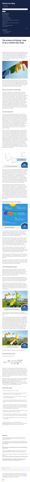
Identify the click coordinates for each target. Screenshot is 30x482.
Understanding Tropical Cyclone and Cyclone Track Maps (10, 22)
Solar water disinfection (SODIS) (9, 450)
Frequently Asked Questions (7, 31)
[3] (18, 101)
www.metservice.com (6, 381)
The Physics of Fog (4, 26)
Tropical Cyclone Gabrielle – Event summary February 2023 (10, 20)
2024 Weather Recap (5, 15)
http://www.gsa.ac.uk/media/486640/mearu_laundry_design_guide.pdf (14, 447)
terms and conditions (23, 474)
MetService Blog (8, 3)
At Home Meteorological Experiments (7, 25)
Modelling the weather (5, 16)
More (27, 28)
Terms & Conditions (6, 32)
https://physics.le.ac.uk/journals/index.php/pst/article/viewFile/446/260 (14, 456)
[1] (24, 92)
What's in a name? (4, 21)
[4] (2, 107)
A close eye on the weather (6, 17)
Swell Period (4, 24)
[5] (17, 278)
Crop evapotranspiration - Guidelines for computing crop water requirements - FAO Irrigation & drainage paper (14, 459)
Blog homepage (5, 6)
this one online (14, 383)
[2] (16, 95)
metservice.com (5, 5)
